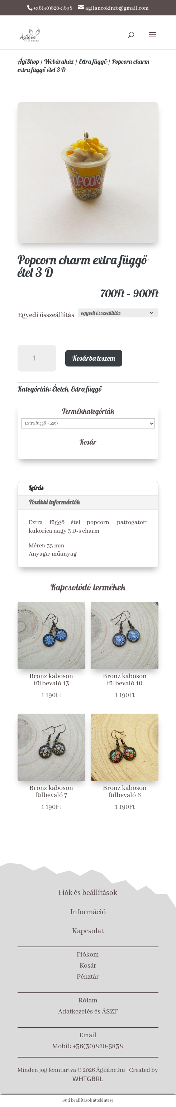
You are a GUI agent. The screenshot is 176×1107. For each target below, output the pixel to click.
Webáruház (59, 61)
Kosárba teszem (93, 358)
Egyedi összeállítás (46, 315)
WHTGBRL (87, 1078)
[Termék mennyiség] (37, 358)
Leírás (36, 488)
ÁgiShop (28, 61)
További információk (54, 502)
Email (87, 1035)
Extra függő (93, 61)
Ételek (60, 388)
